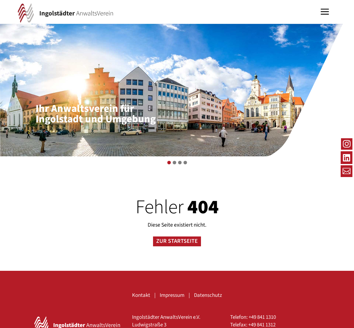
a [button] (324, 12)
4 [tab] (185, 162)
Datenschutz (208, 295)
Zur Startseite (177, 241)
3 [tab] (180, 162)
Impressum (172, 295)
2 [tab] (174, 162)
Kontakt (141, 295)
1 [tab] (169, 162)
